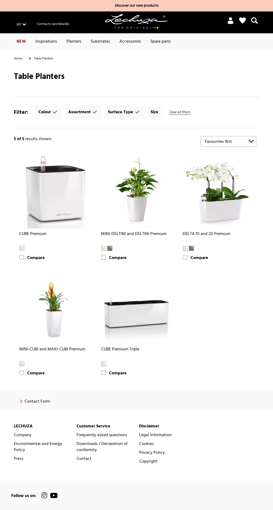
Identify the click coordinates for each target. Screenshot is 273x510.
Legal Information (155, 435)
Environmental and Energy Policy (38, 447)
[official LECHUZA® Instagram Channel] (44, 495)
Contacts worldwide (53, 24)
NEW (21, 41)
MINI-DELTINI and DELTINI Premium (134, 234)
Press (18, 459)
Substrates (100, 41)
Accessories (130, 41)
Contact (84, 459)
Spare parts (160, 41)
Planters (73, 41)
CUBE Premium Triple (120, 349)
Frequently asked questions (102, 435)
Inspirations (46, 41)
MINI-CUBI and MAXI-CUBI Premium (52, 349)
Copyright (148, 462)
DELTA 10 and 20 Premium (206, 234)
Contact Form (37, 402)
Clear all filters (179, 112)
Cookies (146, 444)
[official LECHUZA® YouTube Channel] (54, 495)
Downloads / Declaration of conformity (102, 447)
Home (18, 58)
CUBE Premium (32, 234)
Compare (36, 258)
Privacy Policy (152, 453)
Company (22, 435)
